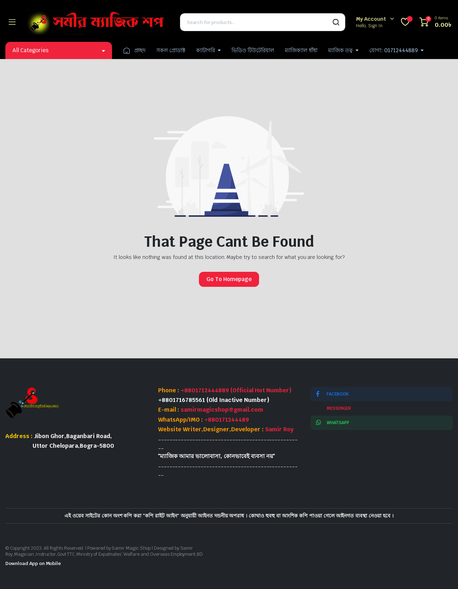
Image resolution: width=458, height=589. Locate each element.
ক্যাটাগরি (205, 50)
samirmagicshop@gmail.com (222, 409)
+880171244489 (226, 419)
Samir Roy (279, 429)
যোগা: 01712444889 (393, 50)
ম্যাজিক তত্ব (340, 50)
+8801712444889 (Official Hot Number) (236, 390)
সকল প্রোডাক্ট (170, 50)
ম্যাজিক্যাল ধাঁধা (301, 50)
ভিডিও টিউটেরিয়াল (253, 50)
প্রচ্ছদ (134, 50)
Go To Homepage (229, 279)
